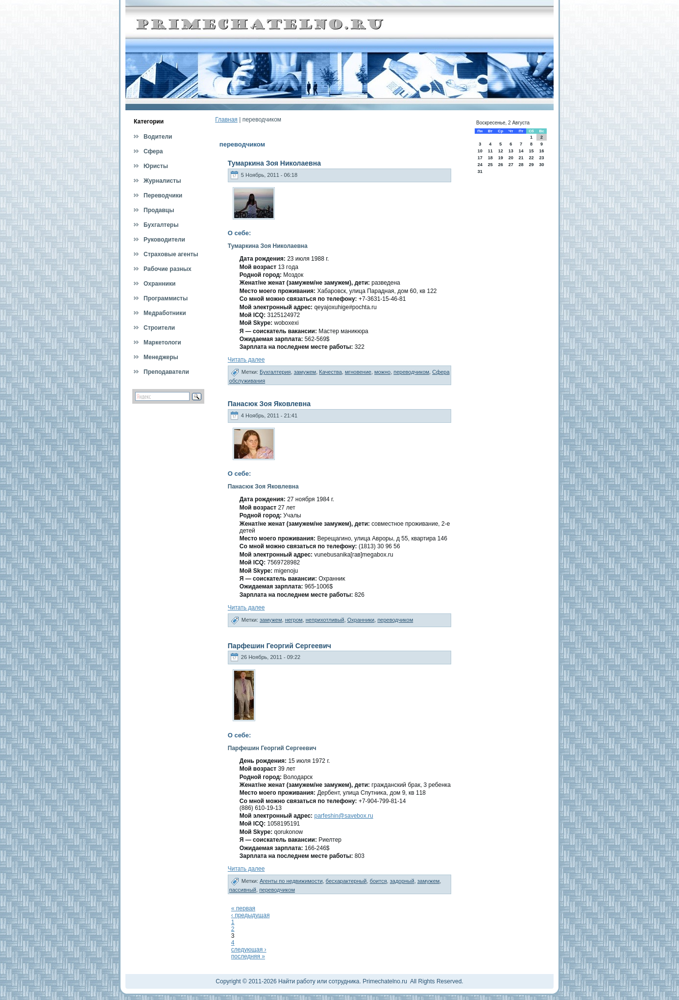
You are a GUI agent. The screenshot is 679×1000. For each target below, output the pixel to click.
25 (490, 164)
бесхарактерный (346, 881)
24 (480, 164)
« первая (243, 908)
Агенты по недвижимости (291, 881)
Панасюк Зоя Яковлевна (269, 404)
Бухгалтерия (275, 372)
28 (520, 164)
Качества (330, 372)
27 (511, 164)
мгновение (358, 372)
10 (480, 150)
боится (378, 881)
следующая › (249, 949)
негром (294, 620)
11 (490, 150)
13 (511, 150)
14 (520, 150)
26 (500, 164)
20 (511, 157)
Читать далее (246, 359)
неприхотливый (325, 620)
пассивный (242, 890)
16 (541, 150)
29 (531, 164)
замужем (305, 372)
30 (541, 164)
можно (382, 372)
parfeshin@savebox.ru (343, 815)
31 (480, 171)
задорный (402, 881)
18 (490, 157)
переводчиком (411, 372)
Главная (226, 119)
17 (480, 157)
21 (520, 157)
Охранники (360, 620)
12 (500, 150)
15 (531, 150)
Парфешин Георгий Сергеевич (279, 646)
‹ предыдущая (250, 915)
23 (541, 157)
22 (531, 157)
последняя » (248, 956)
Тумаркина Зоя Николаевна (274, 163)
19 (500, 157)
